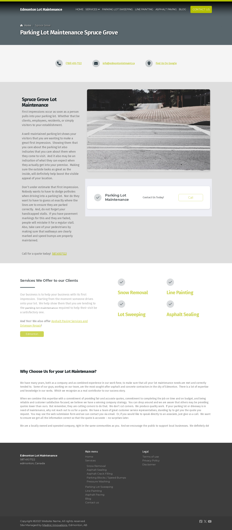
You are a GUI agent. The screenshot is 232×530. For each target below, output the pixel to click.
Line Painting (180, 293)
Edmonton (32, 334)
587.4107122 (59, 253)
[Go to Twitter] (205, 521)
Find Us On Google (166, 63)
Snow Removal (133, 293)
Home (27, 25)
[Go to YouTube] (209, 521)
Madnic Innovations (54, 525)
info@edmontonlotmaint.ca (119, 63)
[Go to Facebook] (201, 521)
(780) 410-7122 (74, 63)
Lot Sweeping (131, 315)
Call (190, 197)
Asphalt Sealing (183, 315)
